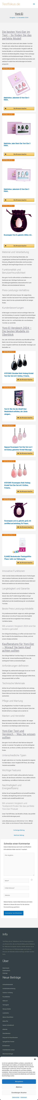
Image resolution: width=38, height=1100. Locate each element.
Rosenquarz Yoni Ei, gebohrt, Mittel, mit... (18, 235)
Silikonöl (5, 1001)
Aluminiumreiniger (8, 1054)
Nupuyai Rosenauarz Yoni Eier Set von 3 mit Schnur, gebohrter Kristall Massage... (18, 448)
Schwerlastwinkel (8, 984)
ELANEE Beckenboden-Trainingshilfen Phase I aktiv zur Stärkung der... (17, 558)
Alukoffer (5, 1021)
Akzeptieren (19, 1081)
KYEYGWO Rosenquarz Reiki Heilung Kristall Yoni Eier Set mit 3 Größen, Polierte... (17, 485)
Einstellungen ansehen (19, 1093)
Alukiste (5, 1029)
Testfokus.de (11, 4)
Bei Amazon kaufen (20, 108)
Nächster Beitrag (19, 835)
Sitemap (5, 973)
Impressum (23, 1097)
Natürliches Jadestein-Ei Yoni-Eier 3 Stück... (16, 99)
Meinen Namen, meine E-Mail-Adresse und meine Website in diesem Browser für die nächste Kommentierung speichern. (18, 904)
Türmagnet (6, 1005)
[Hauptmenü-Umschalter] (34, 4)
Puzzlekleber (6, 996)
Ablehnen (19, 1087)
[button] (35, 1059)
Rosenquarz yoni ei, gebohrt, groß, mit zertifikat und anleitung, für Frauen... (17, 522)
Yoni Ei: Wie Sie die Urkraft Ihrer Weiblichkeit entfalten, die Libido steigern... (15, 411)
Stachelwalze (6, 1033)
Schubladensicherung (9, 988)
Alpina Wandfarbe (8, 1017)
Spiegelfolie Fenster (8, 1041)
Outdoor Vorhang (8, 992)
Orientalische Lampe (8, 1050)
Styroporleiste (7, 1009)
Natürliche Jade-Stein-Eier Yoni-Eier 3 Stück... (17, 144)
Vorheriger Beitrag (19, 830)
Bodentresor (6, 1045)
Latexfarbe (6, 1013)
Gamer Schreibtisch (8, 1025)
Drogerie (12, 17)
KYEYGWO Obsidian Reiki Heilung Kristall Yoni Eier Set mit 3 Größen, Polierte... (18, 374)
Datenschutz (15, 1097)
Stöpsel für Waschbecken (10, 1037)
